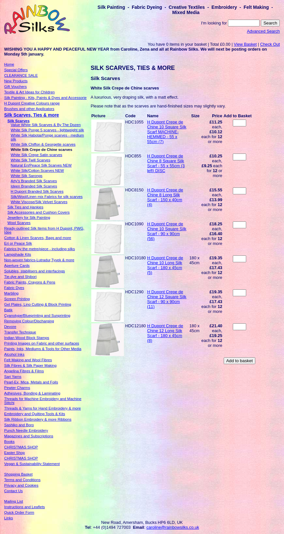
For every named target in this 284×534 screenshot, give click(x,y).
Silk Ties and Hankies (25, 207)
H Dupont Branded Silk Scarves (37, 191)
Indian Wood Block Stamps (26, 338)
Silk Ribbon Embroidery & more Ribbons (37, 419)
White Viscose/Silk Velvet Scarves (39, 202)
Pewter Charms (17, 388)
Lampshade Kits (17, 254)
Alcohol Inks (14, 354)
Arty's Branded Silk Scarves (34, 181)
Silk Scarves (18, 121)
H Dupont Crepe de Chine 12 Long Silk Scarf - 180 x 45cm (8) (165, 333)
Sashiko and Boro (19, 425)
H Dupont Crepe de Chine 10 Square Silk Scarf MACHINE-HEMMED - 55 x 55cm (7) (166, 132)
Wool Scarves (19, 223)
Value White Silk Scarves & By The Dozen (46, 125)
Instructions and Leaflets (24, 507)
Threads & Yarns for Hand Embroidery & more (42, 408)
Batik (8, 310)
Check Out (270, 44)
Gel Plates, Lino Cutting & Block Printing (37, 304)
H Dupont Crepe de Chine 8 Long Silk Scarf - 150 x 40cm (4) (165, 197)
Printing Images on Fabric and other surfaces (41, 343)
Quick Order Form (19, 512)
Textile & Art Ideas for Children (29, 92)
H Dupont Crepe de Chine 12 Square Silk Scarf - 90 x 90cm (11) (166, 299)
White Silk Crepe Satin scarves (36, 155)
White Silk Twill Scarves (30, 160)
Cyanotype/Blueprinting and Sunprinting (37, 315)
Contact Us (13, 491)
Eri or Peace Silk (18, 243)
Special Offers (16, 70)
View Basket (245, 44)
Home (9, 64)
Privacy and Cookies (21, 485)
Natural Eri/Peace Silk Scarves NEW (41, 165)
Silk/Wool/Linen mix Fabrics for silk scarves (47, 197)
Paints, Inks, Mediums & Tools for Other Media (43, 349)
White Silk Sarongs (26, 176)
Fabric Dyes (14, 288)
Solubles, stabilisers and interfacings (34, 271)
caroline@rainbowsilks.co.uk (172, 527)
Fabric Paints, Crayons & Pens (29, 282)
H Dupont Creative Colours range (32, 103)
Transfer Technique (20, 332)
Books (9, 442)
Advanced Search (263, 31)
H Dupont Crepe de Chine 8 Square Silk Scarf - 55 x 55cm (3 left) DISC (166, 163)
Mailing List (13, 501)
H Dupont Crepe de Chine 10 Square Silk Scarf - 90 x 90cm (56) (166, 231)
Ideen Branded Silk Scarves (34, 186)
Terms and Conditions (22, 480)
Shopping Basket (18, 474)
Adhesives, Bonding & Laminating (32, 393)
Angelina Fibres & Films (24, 371)
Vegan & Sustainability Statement (32, 464)
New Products (16, 81)
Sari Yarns (13, 377)
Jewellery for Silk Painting (28, 217)
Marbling (11, 293)
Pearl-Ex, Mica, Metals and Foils (31, 382)
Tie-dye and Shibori (20, 277)
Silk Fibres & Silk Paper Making (30, 365)
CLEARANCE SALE (21, 75)
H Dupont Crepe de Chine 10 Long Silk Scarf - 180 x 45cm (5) (165, 265)
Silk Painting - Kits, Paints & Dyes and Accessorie (45, 98)
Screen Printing (17, 299)
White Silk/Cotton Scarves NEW (37, 170)
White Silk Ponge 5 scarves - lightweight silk (47, 130)
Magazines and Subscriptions (28, 436)
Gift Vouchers (15, 87)
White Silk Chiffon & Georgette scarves (43, 144)
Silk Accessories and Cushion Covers (38, 212)
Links (8, 518)
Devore (10, 327)
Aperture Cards (17, 265)
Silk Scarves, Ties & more (31, 115)
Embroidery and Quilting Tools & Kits (34, 414)
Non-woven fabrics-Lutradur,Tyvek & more (39, 260)
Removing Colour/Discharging (29, 321)
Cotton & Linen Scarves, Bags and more (37, 238)
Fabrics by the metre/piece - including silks (39, 249)
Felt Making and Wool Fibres (28, 360)
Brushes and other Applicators (29, 109)
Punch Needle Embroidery (26, 430)
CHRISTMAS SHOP (21, 447)
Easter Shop (14, 453)
